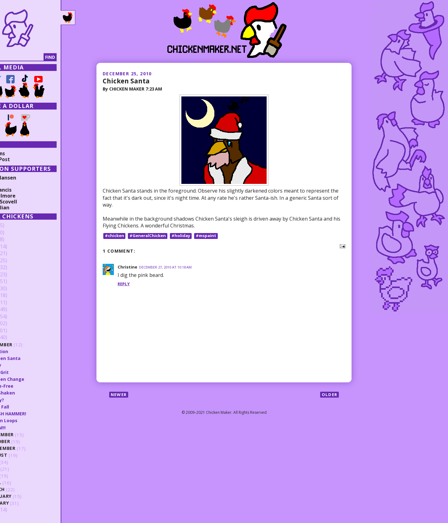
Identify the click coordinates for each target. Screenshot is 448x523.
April (21, 482)
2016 (14, 295)
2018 (14, 281)
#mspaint (211, 236)
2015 (14, 303)
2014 (14, 309)
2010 (14, 337)
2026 (14, 225)
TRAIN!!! (23, 427)
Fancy (20, 365)
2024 (14, 239)
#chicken (115, 236)
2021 (14, 261)
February (26, 496)
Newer (119, 395)
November (27, 434)
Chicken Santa (128, 80)
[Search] (37, 57)
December (27, 344)
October (25, 441)
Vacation (24, 351)
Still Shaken (27, 393)
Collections (19, 153)
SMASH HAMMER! (34, 413)
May (19, 475)
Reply (124, 284)
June (20, 468)
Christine (128, 267)
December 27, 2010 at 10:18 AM (168, 267)
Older (329, 395)
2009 (14, 510)
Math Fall (24, 407)
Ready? (22, 399)
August (24, 455)
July (20, 462)
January (25, 503)
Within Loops (29, 420)
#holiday (184, 236)
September (28, 448)
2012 (14, 323)
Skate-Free (27, 386)
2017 (14, 289)
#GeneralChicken (150, 236)
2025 (14, 233)
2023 (14, 247)
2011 (14, 331)
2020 (14, 267)
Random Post (21, 159)
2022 (14, 253)
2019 (14, 275)
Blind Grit (25, 372)
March (23, 489)
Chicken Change (32, 379)
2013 (14, 317)
